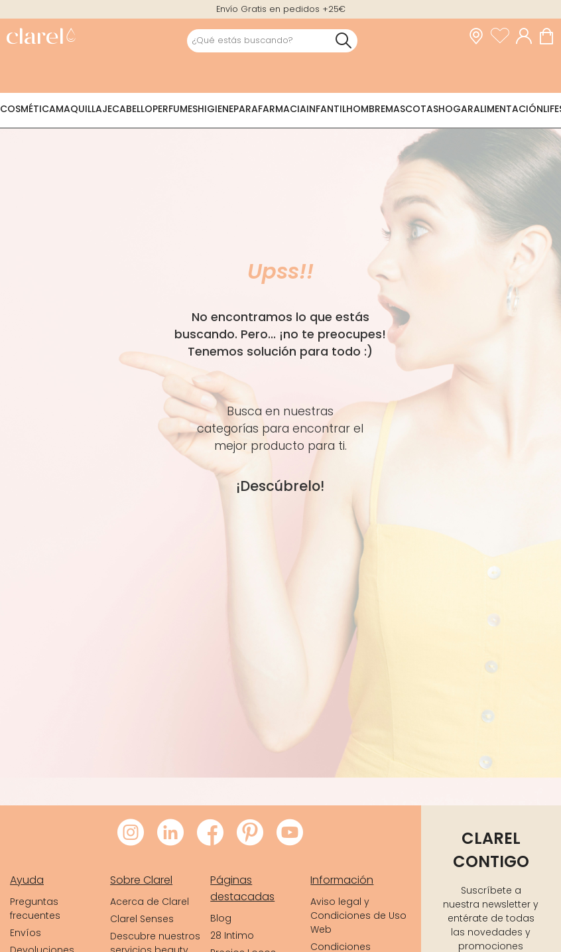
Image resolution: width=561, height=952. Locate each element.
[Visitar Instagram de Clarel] (130, 833)
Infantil (326, 108)
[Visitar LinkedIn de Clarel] (170, 833)
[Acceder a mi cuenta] (527, 36)
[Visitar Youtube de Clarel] (290, 833)
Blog (220, 918)
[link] (41, 37)
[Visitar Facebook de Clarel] (210, 833)
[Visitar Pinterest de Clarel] (250, 833)
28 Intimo (232, 935)
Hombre (365, 108)
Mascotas (411, 108)
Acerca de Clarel (149, 901)
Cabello (132, 108)
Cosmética (28, 108)
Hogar (455, 108)
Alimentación (508, 108)
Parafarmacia (269, 108)
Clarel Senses (142, 918)
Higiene (215, 108)
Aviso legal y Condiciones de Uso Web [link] (358, 915)
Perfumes (175, 108)
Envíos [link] (25, 932)
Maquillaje (84, 108)
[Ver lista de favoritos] (503, 36)
